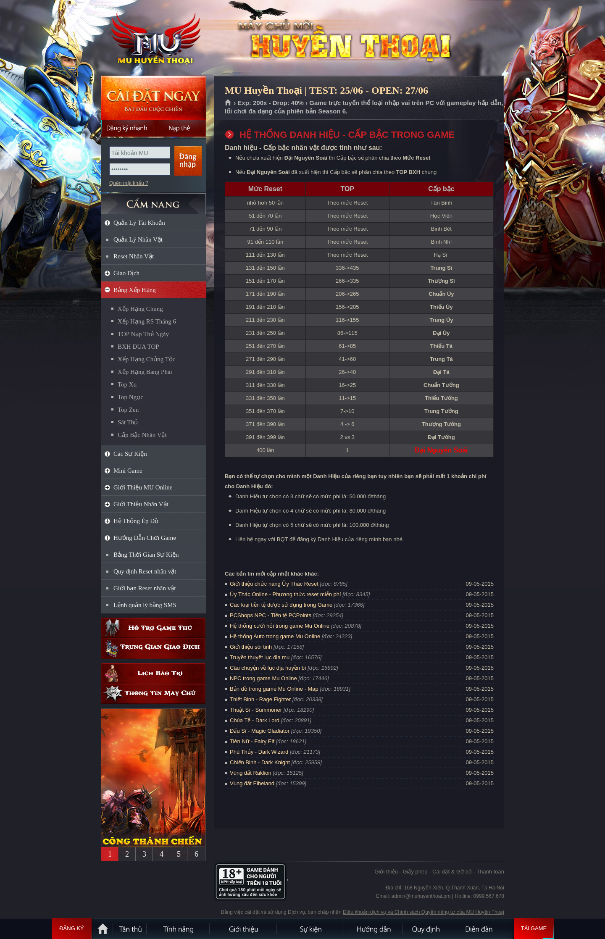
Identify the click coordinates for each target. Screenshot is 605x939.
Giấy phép (414, 871)
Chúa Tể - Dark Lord (254, 720)
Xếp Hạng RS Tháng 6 (147, 321)
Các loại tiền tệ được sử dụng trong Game (281, 605)
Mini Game (127, 470)
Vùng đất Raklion (250, 773)
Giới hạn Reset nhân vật (144, 588)
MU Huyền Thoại (152, 38)
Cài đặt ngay (153, 98)
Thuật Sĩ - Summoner (256, 710)
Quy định (426, 928)
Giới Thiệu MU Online (142, 487)
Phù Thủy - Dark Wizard (259, 752)
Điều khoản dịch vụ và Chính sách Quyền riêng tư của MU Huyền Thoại (423, 912)
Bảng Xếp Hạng (134, 290)
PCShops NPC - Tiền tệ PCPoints (270, 615)
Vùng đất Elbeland (252, 783)
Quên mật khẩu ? (128, 183)
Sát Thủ (128, 422)
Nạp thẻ (179, 128)
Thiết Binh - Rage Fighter (260, 699)
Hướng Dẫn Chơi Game (144, 537)
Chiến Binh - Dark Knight (260, 762)
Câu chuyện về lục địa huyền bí (268, 668)
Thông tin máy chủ (153, 694)
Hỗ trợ (153, 628)
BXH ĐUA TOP (138, 346)
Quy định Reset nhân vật (144, 571)
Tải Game (534, 928)
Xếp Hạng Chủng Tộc (146, 359)
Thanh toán (490, 871)
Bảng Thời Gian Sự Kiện (146, 554)
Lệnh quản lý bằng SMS (144, 605)
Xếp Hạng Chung (140, 308)
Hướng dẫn (374, 928)
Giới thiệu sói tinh (251, 647)
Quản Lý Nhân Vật (138, 239)
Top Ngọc (130, 397)
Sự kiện (311, 928)
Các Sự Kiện (130, 453)
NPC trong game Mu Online (263, 678)
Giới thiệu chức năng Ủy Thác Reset (274, 584)
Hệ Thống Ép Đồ (135, 521)
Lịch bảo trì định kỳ (153, 673)
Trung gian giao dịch (153, 648)
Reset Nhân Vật (133, 256)
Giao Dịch (126, 273)
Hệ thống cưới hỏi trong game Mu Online (279, 626)
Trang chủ (228, 103)
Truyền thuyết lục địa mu (259, 657)
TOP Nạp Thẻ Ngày (143, 334)
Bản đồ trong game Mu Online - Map (274, 689)
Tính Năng (178, 928)
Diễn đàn (481, 928)
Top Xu (127, 384)
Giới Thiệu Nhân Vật (140, 504)
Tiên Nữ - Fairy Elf (252, 741)
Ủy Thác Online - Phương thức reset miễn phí (285, 594)
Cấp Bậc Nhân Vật (142, 434)
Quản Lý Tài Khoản (139, 222)
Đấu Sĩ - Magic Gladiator (259, 731)
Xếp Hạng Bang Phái (145, 371)
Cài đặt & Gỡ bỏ (452, 871)
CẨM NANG (153, 200)
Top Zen (128, 409)
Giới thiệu (385, 871)
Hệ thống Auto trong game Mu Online (275, 636)
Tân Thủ (130, 928)
